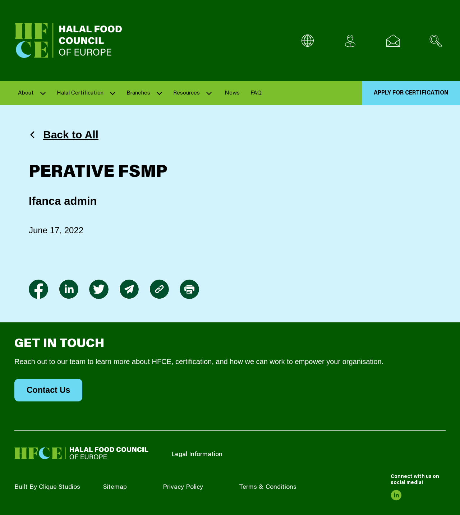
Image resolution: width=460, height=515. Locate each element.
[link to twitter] (99, 289)
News (232, 93)
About (26, 93)
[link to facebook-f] (38, 289)
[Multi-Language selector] (307, 41)
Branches (138, 93)
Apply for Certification (411, 93)
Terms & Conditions (267, 487)
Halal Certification (80, 93)
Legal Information (196, 454)
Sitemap (115, 487)
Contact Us (48, 390)
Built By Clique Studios (47, 487)
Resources (186, 93)
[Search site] (436, 41)
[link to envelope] (129, 289)
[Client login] (350, 41)
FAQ (256, 93)
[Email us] (393, 41)
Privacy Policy (183, 487)
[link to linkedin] (68, 289)
